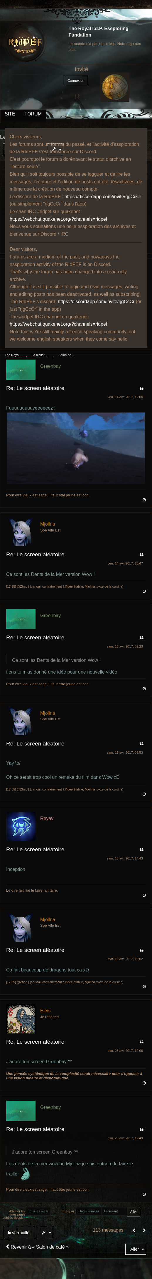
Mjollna (47, 524)
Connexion (75, 81)
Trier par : (69, 1211)
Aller (134, 1249)
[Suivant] (144, 1231)
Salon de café (67, 355)
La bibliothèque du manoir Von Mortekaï (40, 355)
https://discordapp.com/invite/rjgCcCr (103, 196)
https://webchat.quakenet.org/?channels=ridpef (58, 219)
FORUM (33, 113)
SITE (10, 113)
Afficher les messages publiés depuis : (14, 1214)
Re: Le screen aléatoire (35, 388)
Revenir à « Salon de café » (37, 1247)
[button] (134, 1231)
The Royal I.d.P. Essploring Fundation (13, 355)
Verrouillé (18, 1232)
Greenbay (50, 366)
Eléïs (45, 1010)
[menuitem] (56, 149)
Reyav (46, 818)
